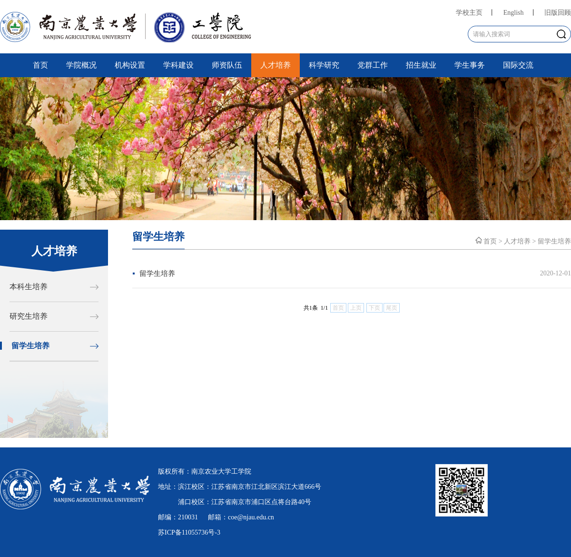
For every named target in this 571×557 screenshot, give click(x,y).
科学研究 (324, 65)
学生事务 (469, 65)
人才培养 (275, 65)
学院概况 (81, 65)
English (513, 12)
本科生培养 (29, 287)
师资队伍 (227, 65)
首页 (40, 65)
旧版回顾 (557, 12)
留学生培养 (30, 346)
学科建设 (178, 65)
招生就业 (421, 65)
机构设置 (130, 65)
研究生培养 (29, 316)
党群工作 (372, 65)
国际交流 (518, 65)
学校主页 (469, 12)
